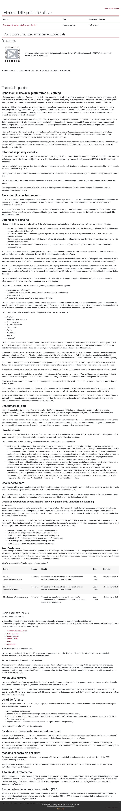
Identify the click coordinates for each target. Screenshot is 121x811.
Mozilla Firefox (12, 639)
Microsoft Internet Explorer (16, 631)
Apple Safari (11, 644)
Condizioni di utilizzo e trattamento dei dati (60, 806)
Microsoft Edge (12, 634)
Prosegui (60, 809)
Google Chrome (12, 636)
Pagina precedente (112, 8)
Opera (8, 641)
